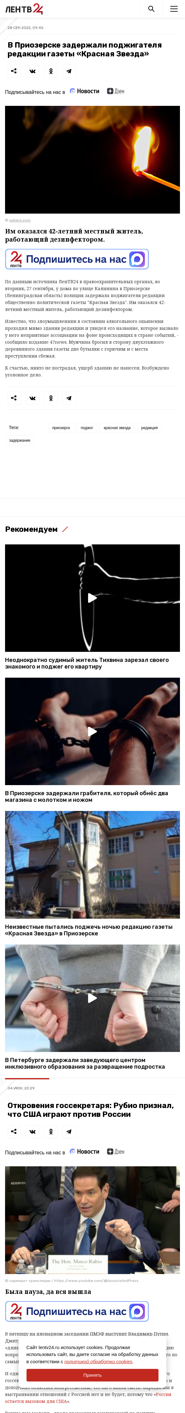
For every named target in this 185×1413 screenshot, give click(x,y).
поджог (87, 428)
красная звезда (117, 428)
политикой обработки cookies (98, 1361)
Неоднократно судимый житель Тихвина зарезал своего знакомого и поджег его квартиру (87, 663)
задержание (19, 440)
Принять (92, 1375)
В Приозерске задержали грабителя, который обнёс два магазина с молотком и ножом (86, 796)
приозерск (61, 428)
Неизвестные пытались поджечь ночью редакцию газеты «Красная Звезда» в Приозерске (89, 930)
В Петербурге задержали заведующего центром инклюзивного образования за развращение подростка (85, 1063)
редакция (149, 428)
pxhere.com (20, 220)
